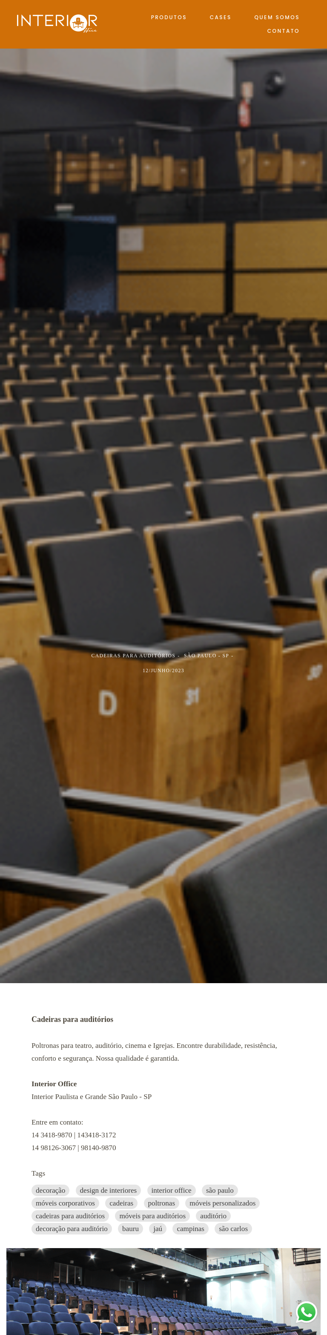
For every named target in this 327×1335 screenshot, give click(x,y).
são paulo (220, 1190)
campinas (190, 1229)
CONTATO (283, 31)
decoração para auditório (72, 1229)
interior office (172, 1190)
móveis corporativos (65, 1203)
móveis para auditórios (152, 1216)
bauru (130, 1229)
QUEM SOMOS (277, 17)
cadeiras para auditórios (70, 1216)
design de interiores (108, 1190)
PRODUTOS (169, 17)
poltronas (161, 1203)
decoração (50, 1190)
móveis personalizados (222, 1203)
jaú (157, 1229)
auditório (213, 1216)
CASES (221, 17)
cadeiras (121, 1203)
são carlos (233, 1229)
